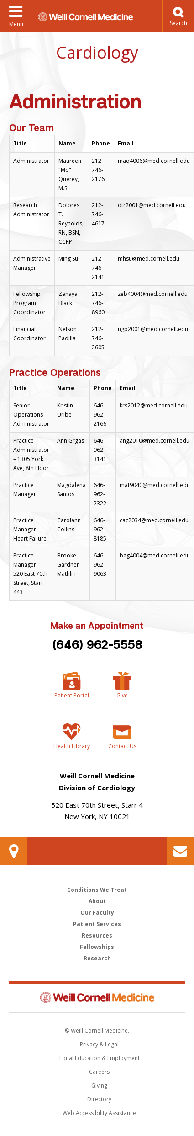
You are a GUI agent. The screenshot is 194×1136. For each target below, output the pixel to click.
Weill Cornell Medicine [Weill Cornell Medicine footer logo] (97, 997)
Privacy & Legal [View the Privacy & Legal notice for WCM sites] (99, 1044)
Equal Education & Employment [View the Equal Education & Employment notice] (99, 1058)
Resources (97, 935)
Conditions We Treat (97, 890)
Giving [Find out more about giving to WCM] (99, 1085)
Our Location (13, 851)
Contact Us (180, 851)
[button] (178, 16)
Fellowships (97, 947)
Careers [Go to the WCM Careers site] (99, 1072)
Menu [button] (16, 24)
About (97, 901)
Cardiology (97, 52)
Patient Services (97, 924)
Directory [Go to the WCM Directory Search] (99, 1099)
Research (97, 958)
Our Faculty (97, 912)
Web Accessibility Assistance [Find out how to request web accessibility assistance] (99, 1113)
